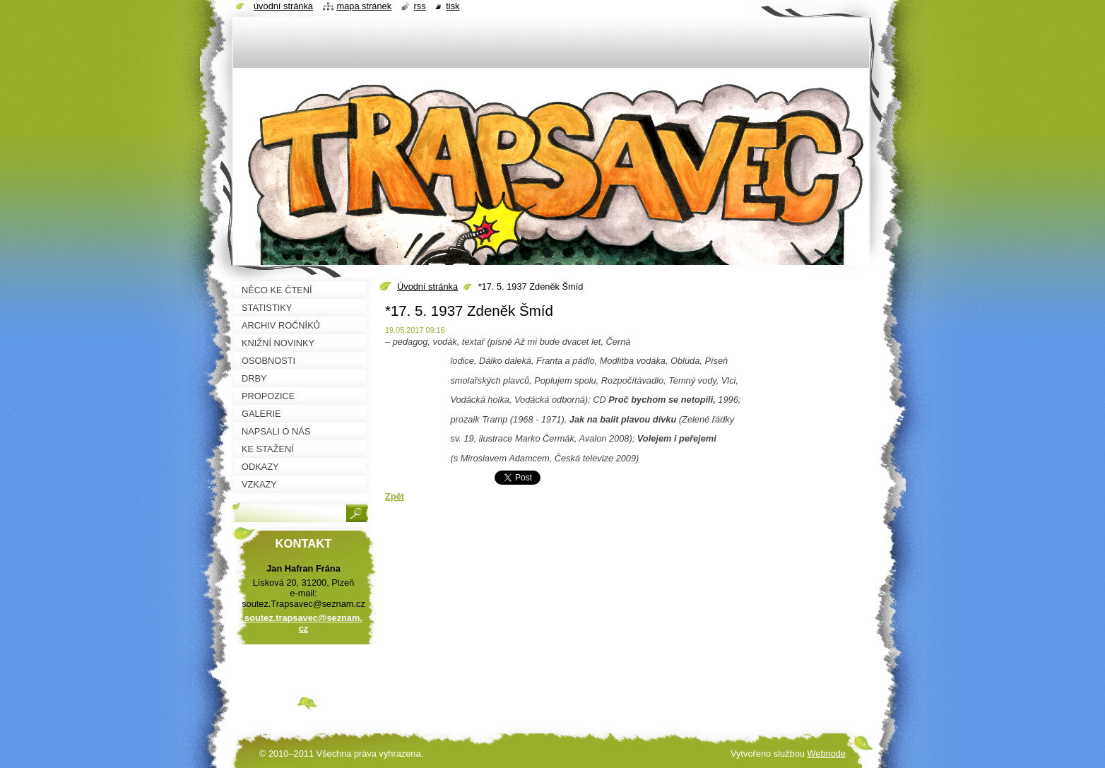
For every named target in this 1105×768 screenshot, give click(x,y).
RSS (420, 6)
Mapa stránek (364, 6)
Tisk (452, 6)
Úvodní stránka (427, 286)
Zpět (394, 496)
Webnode (826, 753)
